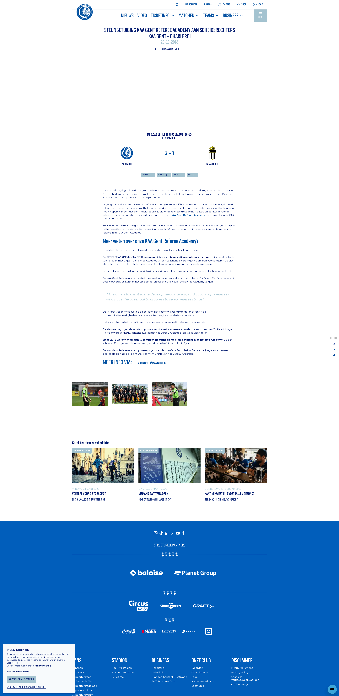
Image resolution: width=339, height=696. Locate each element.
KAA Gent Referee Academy (188, 215)
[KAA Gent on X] (172, 534)
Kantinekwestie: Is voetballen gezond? (230, 493)
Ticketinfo (163, 15)
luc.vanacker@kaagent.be (150, 363)
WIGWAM (78, 673)
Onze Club (201, 661)
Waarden (197, 668)
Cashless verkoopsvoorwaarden (245, 679)
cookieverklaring (43, 664)
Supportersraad (81, 677)
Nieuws (127, 15)
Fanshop (77, 668)
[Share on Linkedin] (334, 350)
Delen (333, 338)
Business (233, 15)
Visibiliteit (158, 673)
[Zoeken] (177, 4)
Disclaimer (242, 661)
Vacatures (197, 686)
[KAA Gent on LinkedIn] (166, 533)
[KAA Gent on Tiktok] (161, 533)
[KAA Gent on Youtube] (177, 533)
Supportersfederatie (84, 686)
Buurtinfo (118, 677)
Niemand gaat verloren (153, 493)
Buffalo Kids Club (83, 682)
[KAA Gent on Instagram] (155, 533)
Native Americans (202, 682)
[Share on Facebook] (334, 355)
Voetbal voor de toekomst (89, 493)
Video (142, 15)
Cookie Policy (239, 685)
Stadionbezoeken (123, 673)
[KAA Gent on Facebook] (183, 533)
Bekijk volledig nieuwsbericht (89, 500)
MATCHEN (189, 15)
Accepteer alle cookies (23, 677)
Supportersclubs (82, 691)
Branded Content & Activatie (169, 677)
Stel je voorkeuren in (19, 670)
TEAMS (211, 15)
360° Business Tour (164, 682)
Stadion (120, 661)
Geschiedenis (199, 673)
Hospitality (158, 668)
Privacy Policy (240, 673)
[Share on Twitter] (334, 343)
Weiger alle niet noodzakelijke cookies (28, 686)
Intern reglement (242, 668)
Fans (77, 661)
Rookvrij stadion (122, 668)
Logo (194, 677)
